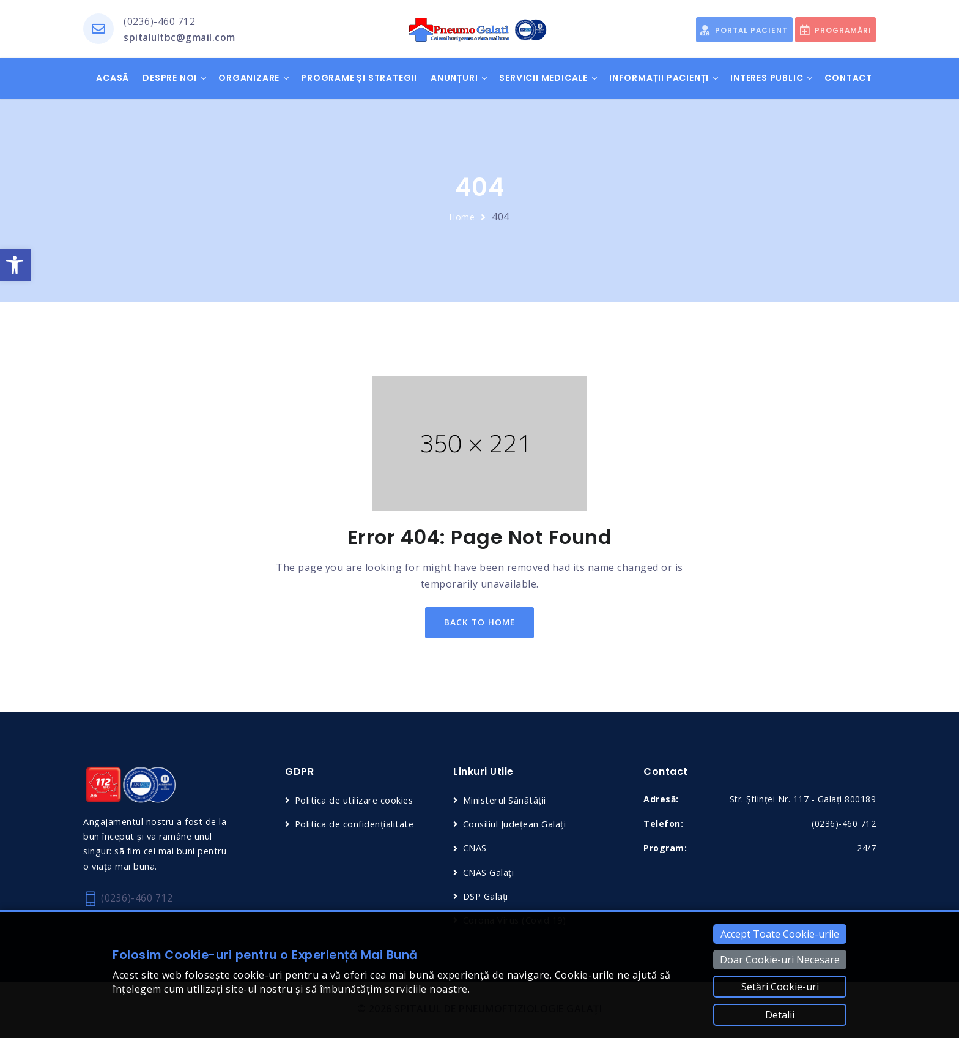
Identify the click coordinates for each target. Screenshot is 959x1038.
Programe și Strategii (359, 78)
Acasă (112, 78)
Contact (848, 78)
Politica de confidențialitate (356, 826)
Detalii (779, 1014)
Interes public (766, 78)
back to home (479, 623)
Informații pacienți (659, 78)
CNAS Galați (490, 873)
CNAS (475, 849)
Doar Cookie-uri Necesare (780, 959)
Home (462, 217)
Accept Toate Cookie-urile (779, 934)
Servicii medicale (543, 78)
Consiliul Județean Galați (516, 826)
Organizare (249, 78)
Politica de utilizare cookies (356, 801)
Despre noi (170, 78)
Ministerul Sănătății (506, 801)
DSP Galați (487, 897)
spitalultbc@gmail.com (180, 38)
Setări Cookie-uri (780, 986)
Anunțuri (454, 78)
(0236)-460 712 (159, 21)
